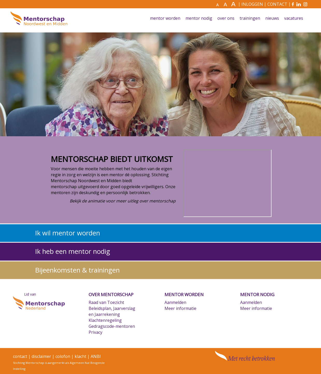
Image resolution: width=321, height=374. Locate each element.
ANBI (96, 356)
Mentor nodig (199, 18)
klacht (80, 356)
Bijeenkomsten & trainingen (77, 270)
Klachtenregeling (105, 320)
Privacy (95, 332)
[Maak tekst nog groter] (234, 4)
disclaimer (41, 356)
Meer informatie (180, 308)
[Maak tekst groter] (226, 4)
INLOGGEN (252, 4)
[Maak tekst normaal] (219, 4)
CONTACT (277, 4)
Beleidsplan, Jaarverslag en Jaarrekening (112, 311)
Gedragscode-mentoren (112, 326)
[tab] (160, 233)
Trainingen (250, 18)
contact (20, 356)
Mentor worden (165, 18)
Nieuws (272, 18)
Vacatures (293, 18)
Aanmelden (175, 302)
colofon (62, 356)
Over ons (225, 18)
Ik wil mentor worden (67, 232)
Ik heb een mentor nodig (72, 251)
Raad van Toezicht (106, 302)
